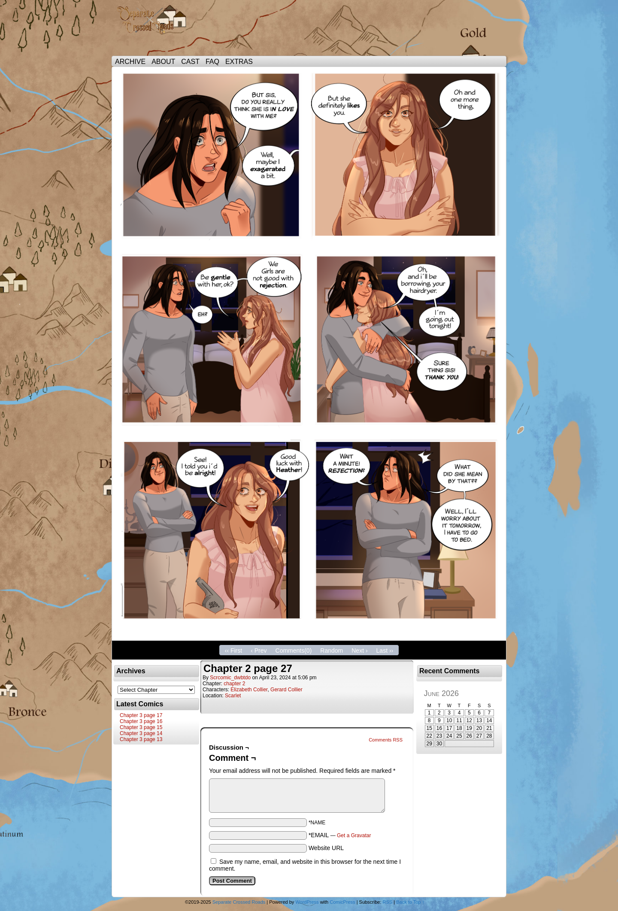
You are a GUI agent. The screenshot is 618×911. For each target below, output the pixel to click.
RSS (388, 902)
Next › (359, 650)
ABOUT (163, 61)
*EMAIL (340, 835)
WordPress (306, 902)
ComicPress (342, 902)
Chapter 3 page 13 (141, 739)
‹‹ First (233, 650)
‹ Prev (259, 650)
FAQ (212, 61)
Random (331, 650)
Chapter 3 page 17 (141, 715)
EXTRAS (239, 61)
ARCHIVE (130, 61)
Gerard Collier (286, 690)
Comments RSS (386, 739)
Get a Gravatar (354, 835)
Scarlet (233, 696)
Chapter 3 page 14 (141, 733)
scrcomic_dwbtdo (230, 678)
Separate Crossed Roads (150, 30)
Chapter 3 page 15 (141, 727)
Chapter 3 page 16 (141, 721)
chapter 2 (234, 684)
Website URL (326, 847)
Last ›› (385, 650)
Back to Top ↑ (410, 902)
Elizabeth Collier (248, 690)
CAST (190, 61)
